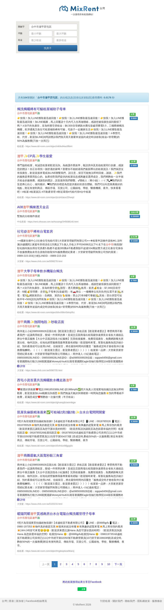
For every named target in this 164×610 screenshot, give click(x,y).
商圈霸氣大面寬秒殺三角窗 (40, 455)
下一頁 (118, 564)
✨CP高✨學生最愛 (34, 156)
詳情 (21, 366)
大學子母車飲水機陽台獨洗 (40, 271)
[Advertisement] (116, 48)
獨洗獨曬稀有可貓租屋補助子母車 (41, 109)
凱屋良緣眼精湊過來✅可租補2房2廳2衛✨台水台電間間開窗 (61, 412)
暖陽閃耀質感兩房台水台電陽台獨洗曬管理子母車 (56, 514)
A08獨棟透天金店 (33, 207)
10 (108, 564)
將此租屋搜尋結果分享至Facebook (81, 581)
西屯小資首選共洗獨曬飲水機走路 (44, 380)
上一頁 (45, 564)
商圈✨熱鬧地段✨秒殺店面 (40, 322)
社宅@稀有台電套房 (35, 231)
